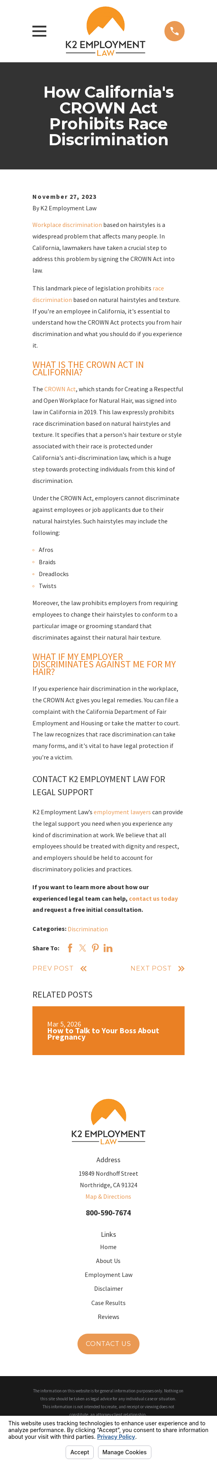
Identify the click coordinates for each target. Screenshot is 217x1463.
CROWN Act (60, 389)
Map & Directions (108, 1196)
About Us (108, 1261)
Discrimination (88, 929)
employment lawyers (122, 812)
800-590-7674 (108, 1212)
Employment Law (108, 1274)
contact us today (153, 898)
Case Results (108, 1303)
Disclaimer (108, 1288)
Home (108, 1247)
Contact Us (108, 1344)
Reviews (108, 1317)
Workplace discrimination (67, 225)
